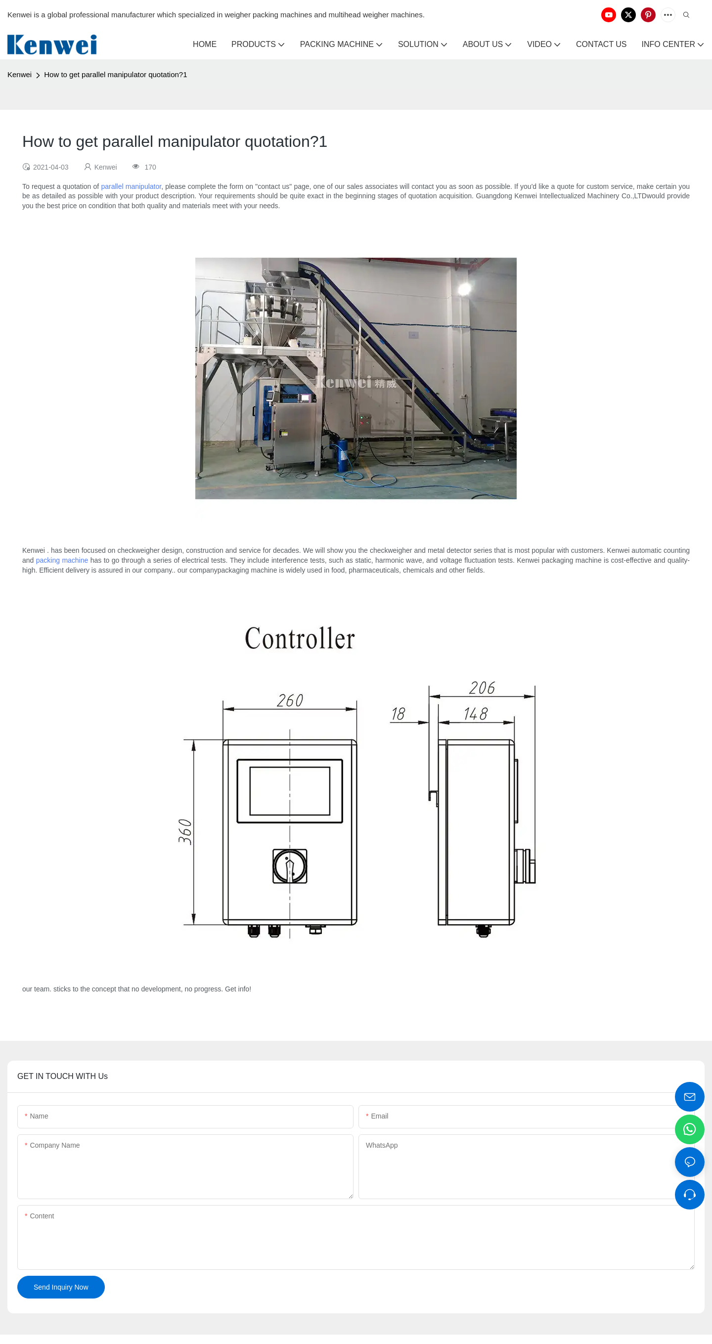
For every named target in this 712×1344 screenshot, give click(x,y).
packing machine (62, 560)
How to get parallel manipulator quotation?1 (115, 74)
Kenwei (19, 74)
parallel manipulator (131, 186)
